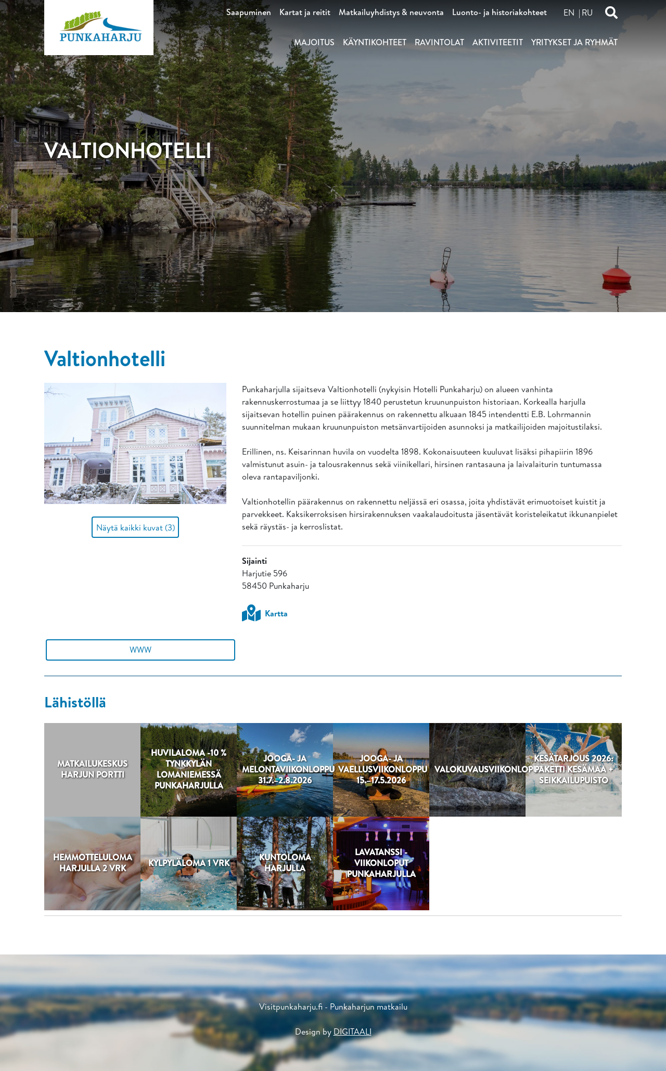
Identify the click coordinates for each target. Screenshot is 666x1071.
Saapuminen (248, 12)
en (568, 12)
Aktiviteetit (497, 42)
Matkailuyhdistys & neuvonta (391, 12)
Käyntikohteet (374, 42)
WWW (140, 649)
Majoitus (314, 42)
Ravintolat (439, 42)
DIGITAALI (353, 1031)
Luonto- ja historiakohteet (499, 12)
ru (587, 12)
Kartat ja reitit (304, 12)
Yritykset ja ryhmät (574, 42)
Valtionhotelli (104, 357)
